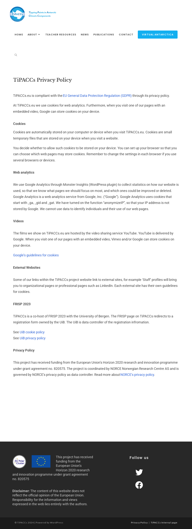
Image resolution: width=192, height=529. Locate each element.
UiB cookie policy (32, 332)
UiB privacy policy (33, 338)
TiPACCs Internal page (164, 522)
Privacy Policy (139, 522)
